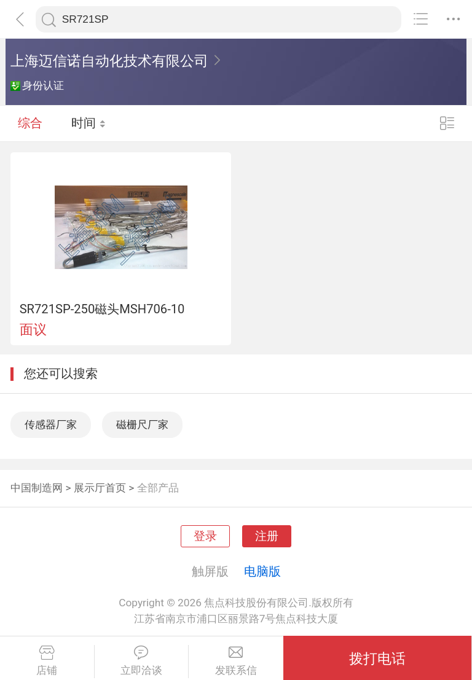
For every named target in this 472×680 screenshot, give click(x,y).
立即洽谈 (141, 661)
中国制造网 (36, 488)
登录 (205, 536)
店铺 (47, 661)
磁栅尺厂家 (142, 424)
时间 (88, 122)
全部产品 (158, 488)
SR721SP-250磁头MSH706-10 (102, 309)
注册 (266, 536)
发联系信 (236, 661)
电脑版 (262, 571)
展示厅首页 (100, 488)
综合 (30, 122)
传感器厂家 (51, 424)
